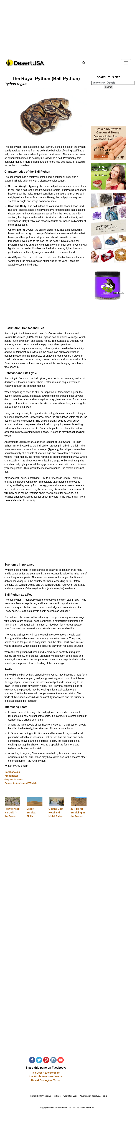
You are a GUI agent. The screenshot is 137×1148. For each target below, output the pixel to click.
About (38, 1096)
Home (32, 1096)
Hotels (104, 1096)
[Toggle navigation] (126, 62)
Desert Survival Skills (31, 812)
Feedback (56, 1096)
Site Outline (73, 1096)
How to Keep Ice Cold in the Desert (12, 812)
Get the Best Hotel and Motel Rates (56, 812)
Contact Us (46, 1096)
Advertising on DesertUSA (90, 1096)
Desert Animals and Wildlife (20, 783)
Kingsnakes (11, 775)
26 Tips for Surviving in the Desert (77, 812)
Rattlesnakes (12, 772)
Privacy (65, 1096)
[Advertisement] (68, 32)
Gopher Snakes (13, 779)
